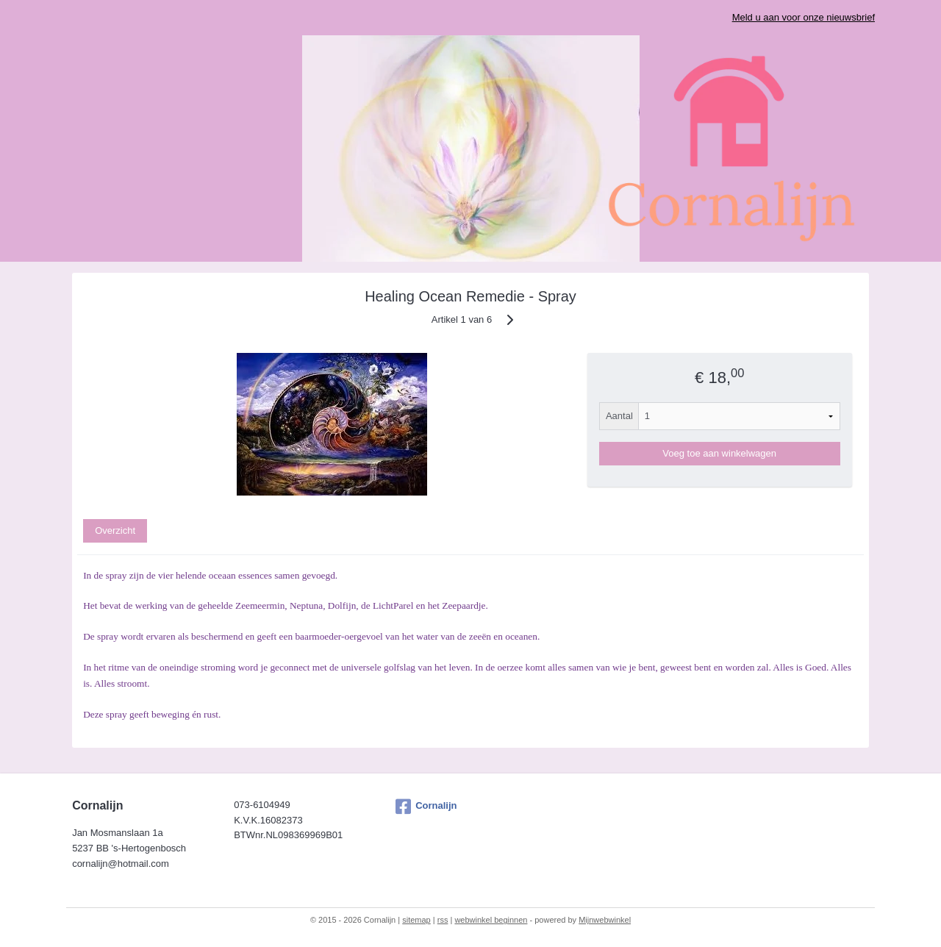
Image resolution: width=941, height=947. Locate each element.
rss (442, 919)
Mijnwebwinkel (605, 919)
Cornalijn (426, 806)
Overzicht (115, 530)
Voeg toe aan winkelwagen (719, 453)
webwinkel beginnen (490, 919)
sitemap (416, 919)
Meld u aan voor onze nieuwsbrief (803, 17)
